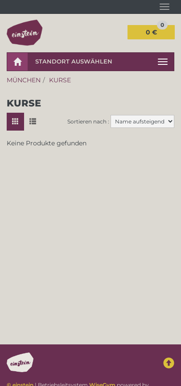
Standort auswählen (73, 61)
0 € (157, 30)
